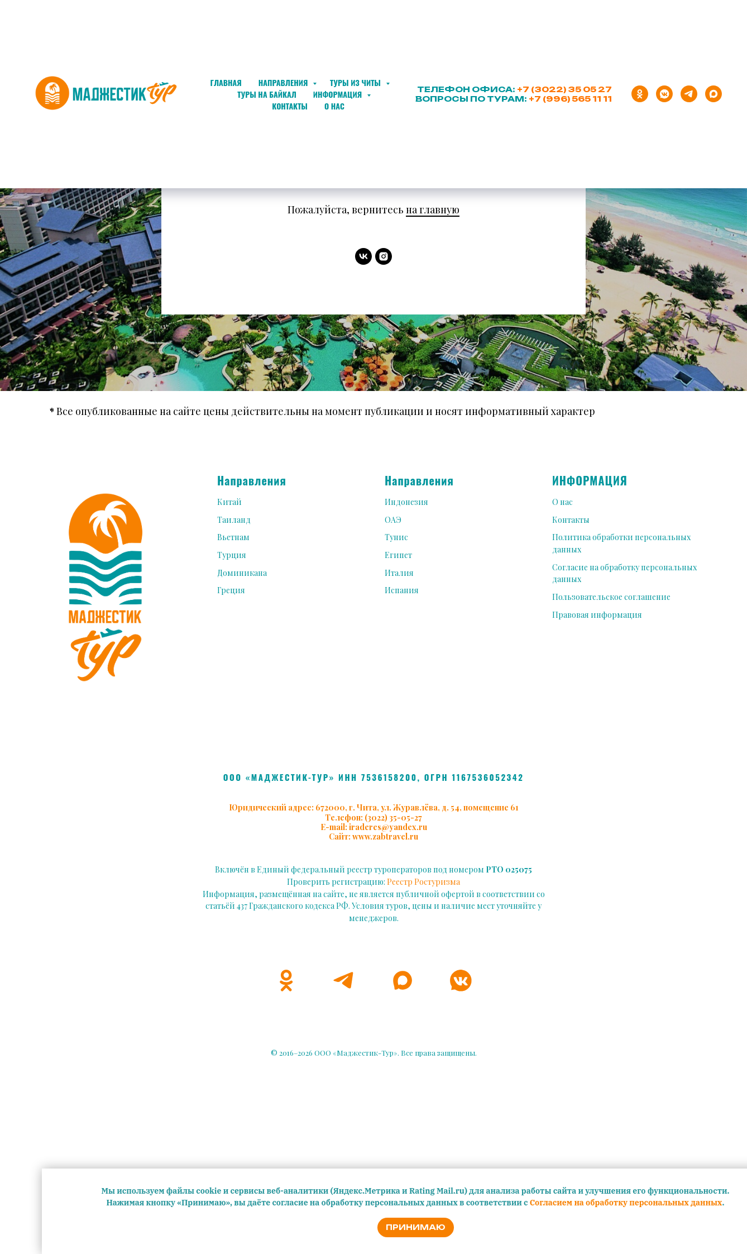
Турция (231, 555)
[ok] (639, 93)
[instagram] (383, 256)
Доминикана (242, 573)
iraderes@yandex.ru (388, 827)
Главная (225, 82)
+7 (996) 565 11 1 (568, 98)
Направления (284, 82)
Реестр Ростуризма (423, 881)
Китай (229, 502)
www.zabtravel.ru (385, 836)
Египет (398, 555)
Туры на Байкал (266, 94)
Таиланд (234, 519)
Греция (231, 590)
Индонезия (406, 502)
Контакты (290, 106)
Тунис (396, 537)
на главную (432, 209)
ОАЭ (393, 519)
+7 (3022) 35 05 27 (564, 89)
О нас (334, 106)
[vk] (363, 256)
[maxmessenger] (713, 93)
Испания (402, 590)
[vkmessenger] (664, 93)
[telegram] (689, 93)
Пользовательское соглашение (611, 597)
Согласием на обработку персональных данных (626, 1203)
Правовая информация (597, 614)
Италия (399, 573)
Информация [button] (338, 94)
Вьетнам (233, 537)
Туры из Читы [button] (356, 82)
